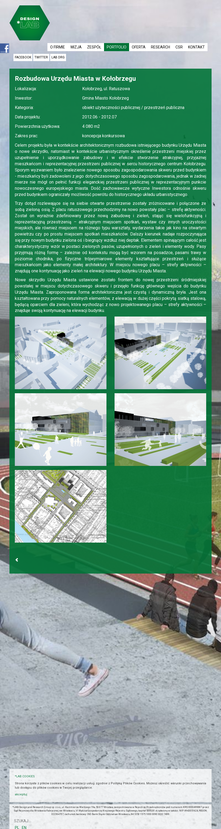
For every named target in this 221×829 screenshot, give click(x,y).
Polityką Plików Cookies (128, 783)
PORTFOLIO (116, 47)
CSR (179, 47)
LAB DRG (58, 57)
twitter (41, 57)
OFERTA (139, 47)
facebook (23, 57)
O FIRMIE (57, 47)
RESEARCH (160, 47)
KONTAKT (196, 47)
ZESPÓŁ (94, 47)
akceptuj (21, 794)
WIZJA (76, 47)
